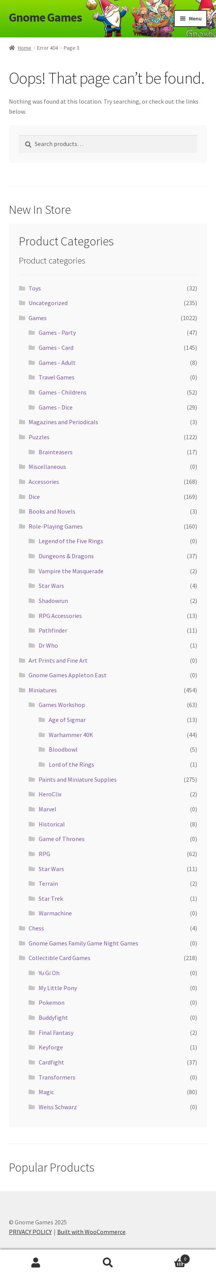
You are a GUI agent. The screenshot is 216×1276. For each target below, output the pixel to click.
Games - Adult (57, 362)
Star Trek (51, 898)
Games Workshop (62, 705)
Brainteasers (56, 452)
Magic (46, 1092)
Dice (34, 496)
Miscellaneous (47, 466)
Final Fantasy (56, 1032)
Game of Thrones (62, 839)
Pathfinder (53, 630)
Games (38, 318)
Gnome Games (45, 17)
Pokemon (52, 1002)
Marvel (47, 809)
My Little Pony (58, 988)
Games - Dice (56, 407)
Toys (35, 288)
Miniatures (43, 690)
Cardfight (51, 1062)
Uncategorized (48, 303)
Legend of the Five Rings (71, 541)
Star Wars (51, 585)
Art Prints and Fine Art (58, 660)
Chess (36, 928)
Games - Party (57, 332)
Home (24, 47)
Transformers (57, 1077)
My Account (36, 1263)
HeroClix (50, 794)
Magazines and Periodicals (63, 422)
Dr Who (48, 645)
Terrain (48, 883)
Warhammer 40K (71, 735)
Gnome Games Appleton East (68, 675)
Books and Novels (52, 511)
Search (108, 1263)
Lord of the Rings (71, 764)
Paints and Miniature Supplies (78, 779)
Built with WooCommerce (91, 1232)
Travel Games (57, 377)
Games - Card (56, 347)
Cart (167, 1257)
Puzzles (39, 437)
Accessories (44, 481)
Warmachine (55, 913)
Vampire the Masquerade (71, 571)
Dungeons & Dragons (66, 556)
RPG (44, 854)
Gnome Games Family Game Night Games (83, 943)
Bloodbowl (63, 749)
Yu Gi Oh (49, 973)
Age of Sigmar (67, 720)
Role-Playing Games (56, 526)
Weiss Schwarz (58, 1107)
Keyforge (51, 1047)
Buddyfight (53, 1017)
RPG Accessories (60, 616)
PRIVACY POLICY (30, 1232)
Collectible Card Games (59, 958)
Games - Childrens (63, 392)
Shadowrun (53, 600)
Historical (52, 824)
